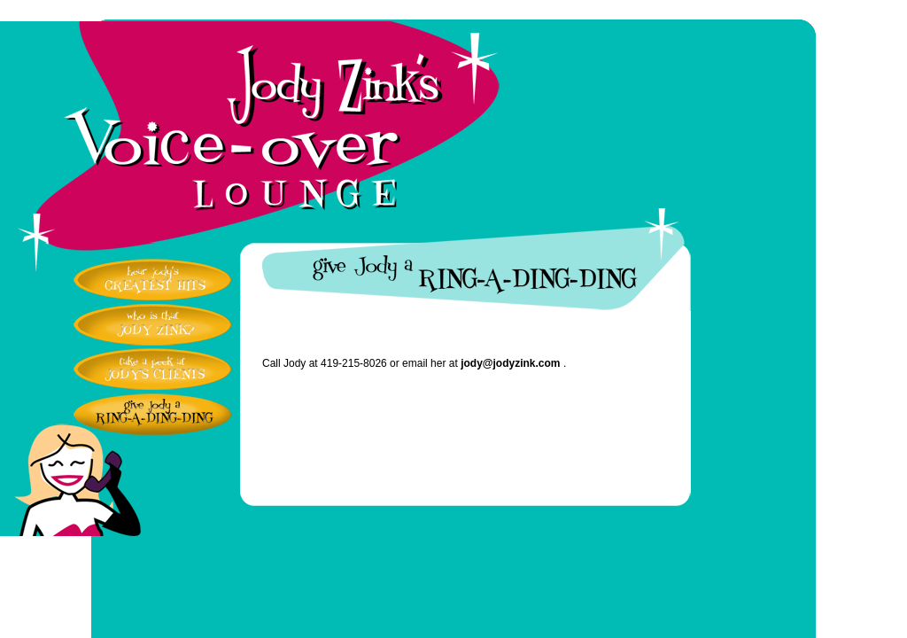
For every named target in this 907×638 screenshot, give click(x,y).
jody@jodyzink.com (510, 363)
